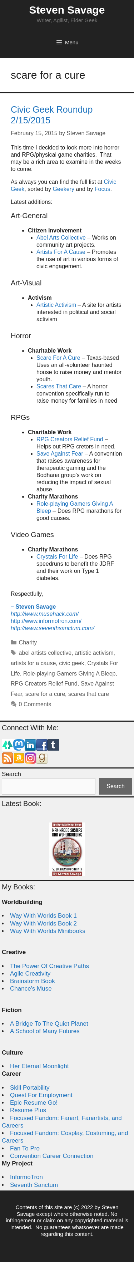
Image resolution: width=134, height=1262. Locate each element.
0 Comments (35, 704)
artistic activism (94, 653)
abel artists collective (45, 653)
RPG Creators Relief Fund (69, 439)
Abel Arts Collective (61, 238)
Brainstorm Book (32, 981)
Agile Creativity (30, 973)
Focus (102, 189)
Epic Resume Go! (34, 1102)
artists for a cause (33, 663)
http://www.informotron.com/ (46, 621)
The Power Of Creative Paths (49, 966)
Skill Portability (30, 1087)
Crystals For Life (57, 557)
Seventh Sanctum (34, 1185)
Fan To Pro (25, 1148)
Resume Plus (28, 1110)
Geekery (63, 189)
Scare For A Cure (58, 358)
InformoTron (26, 1177)
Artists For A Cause (60, 252)
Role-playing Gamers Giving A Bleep (69, 674)
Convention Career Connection (51, 1156)
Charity (28, 642)
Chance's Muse (31, 988)
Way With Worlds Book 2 (43, 923)
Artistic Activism (56, 305)
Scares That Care (58, 386)
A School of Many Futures (45, 1031)
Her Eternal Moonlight (39, 1066)
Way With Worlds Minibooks (47, 931)
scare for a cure (45, 694)
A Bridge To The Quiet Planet (49, 1023)
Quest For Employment (41, 1095)
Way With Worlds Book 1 (43, 915)
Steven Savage (67, 10)
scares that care (88, 694)
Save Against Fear (59, 454)
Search (11, 774)
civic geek (71, 663)
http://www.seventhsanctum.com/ (52, 628)
